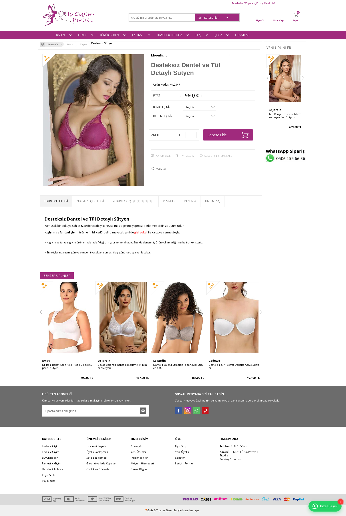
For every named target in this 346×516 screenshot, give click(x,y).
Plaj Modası (49, 481)
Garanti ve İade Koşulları (101, 463)
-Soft (149, 510)
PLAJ (198, 35)
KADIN (60, 35)
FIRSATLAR (242, 35)
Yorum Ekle (163, 155)
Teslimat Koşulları (97, 446)
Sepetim (180, 458)
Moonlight (159, 55)
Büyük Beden (50, 458)
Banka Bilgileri (140, 469)
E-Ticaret (159, 510)
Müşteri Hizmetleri (142, 463)
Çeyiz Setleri (49, 475)
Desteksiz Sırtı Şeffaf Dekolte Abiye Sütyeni (234, 366)
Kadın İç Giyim (50, 446)
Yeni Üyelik (182, 452)
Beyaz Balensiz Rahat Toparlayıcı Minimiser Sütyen (122, 366)
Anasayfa (136, 446)
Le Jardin (104, 361)
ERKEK (82, 35)
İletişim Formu (184, 463)
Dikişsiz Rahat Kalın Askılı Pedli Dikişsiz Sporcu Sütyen (67, 366)
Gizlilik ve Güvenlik (97, 469)
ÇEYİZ (218, 35)
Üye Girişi (181, 446)
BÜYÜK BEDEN (109, 35)
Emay (46, 361)
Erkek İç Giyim (50, 452)
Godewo (214, 361)
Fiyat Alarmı (187, 155)
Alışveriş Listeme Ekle (218, 155)
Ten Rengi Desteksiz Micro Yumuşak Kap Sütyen (285, 115)
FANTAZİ (137, 35)
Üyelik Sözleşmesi (97, 452)
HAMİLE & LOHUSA (169, 35)
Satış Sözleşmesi (96, 458)
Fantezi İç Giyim (51, 463)
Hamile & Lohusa (52, 469)
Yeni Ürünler (138, 452)
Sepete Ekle (228, 135)
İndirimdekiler (139, 458)
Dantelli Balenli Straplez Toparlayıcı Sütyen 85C (178, 366)
